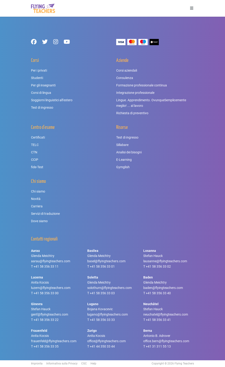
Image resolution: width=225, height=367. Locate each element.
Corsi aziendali (126, 70)
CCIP (34, 159)
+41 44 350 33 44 (102, 346)
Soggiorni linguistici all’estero (51, 100)
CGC (84, 363)
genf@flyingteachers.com (49, 314)
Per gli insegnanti (43, 85)
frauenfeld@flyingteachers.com (53, 341)
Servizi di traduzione (45, 213)
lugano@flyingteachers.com (107, 314)
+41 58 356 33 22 (46, 320)
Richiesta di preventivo (132, 113)
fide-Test (37, 167)
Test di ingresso (42, 107)
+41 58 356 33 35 (46, 346)
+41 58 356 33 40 (158, 293)
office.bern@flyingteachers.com (166, 341)
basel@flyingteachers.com (106, 261)
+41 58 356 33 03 (102, 293)
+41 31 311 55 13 (158, 346)
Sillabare (122, 145)
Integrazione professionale (135, 93)
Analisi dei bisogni (129, 152)
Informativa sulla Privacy (62, 363)
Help (93, 363)
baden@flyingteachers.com (163, 288)
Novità (36, 199)
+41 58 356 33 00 (46, 293)
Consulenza (124, 78)
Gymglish (123, 167)
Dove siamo (39, 221)
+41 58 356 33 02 (158, 266)
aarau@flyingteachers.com (50, 261)
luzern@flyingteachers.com (50, 288)
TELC (35, 145)
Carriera (37, 206)
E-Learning (124, 159)
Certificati (38, 137)
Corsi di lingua (41, 93)
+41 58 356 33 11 (46, 266)
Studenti (37, 78)
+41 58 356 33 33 (102, 320)
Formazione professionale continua (141, 85)
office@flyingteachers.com (106, 341)
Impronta (37, 363)
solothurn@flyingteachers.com (109, 288)
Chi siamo (38, 191)
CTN (34, 152)
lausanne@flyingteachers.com (165, 261)
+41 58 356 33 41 (158, 320)
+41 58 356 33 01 (102, 266)
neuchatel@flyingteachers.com (165, 314)
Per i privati (39, 70)
